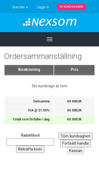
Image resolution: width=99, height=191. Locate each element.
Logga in (42, 7)
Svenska (20, 7)
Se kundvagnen (71, 6)
